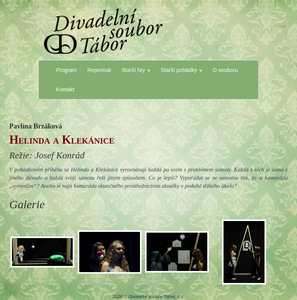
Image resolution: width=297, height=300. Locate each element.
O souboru (225, 70)
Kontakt (65, 89)
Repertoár (99, 70)
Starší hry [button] (136, 70)
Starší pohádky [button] (181, 70)
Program (66, 70)
